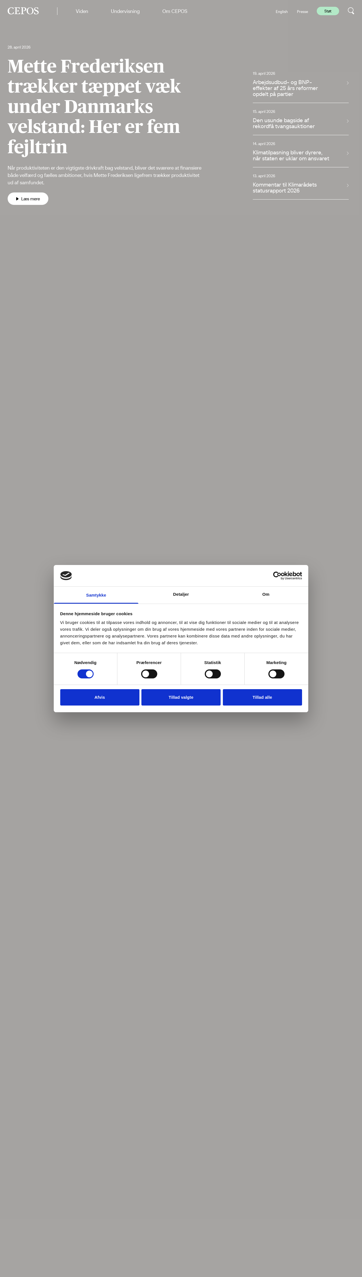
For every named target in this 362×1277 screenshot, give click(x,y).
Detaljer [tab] (181, 594)
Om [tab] (265, 594)
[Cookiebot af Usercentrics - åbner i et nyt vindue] (277, 575)
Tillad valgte (181, 697)
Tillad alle (262, 697)
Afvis (99, 697)
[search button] (351, 11)
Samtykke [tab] (96, 595)
